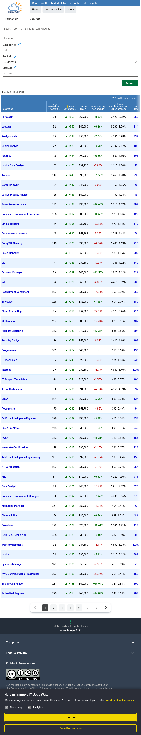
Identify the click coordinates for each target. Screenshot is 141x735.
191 (136, 155)
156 (136, 437)
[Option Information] (20, 45)
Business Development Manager (20, 496)
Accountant (8, 408)
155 (136, 457)
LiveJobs (135, 107)
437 (136, 321)
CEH (4, 262)
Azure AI (7, 155)
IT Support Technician (14, 379)
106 (136, 379)
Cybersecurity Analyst (14, 233)
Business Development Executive (21, 214)
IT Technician (9, 360)
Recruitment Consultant (15, 291)
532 (136, 389)
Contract (35, 19)
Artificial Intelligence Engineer (19, 418)
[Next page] (105, 607)
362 (136, 291)
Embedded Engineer (13, 593)
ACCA (5, 437)
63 (136, 564)
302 (136, 204)
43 (136, 165)
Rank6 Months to (54, 106)
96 (136, 184)
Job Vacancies (53, 9)
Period (7, 56)
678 (136, 496)
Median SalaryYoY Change (98, 107)
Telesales (7, 301)
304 (136, 330)
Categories (9, 44)
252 (136, 116)
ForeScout (7, 116)
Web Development (12, 544)
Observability (9, 515)
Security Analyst (11, 340)
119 (136, 223)
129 (136, 214)
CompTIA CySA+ (11, 184)
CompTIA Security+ (13, 243)
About (70, 9)
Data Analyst (9, 486)
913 (136, 476)
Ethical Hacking (11, 223)
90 (136, 505)
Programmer (9, 350)
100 (136, 583)
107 (136, 340)
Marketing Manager (13, 505)
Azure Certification (12, 389)
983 (136, 282)
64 (136, 408)
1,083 (136, 369)
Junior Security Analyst (15, 194)
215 (136, 243)
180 (136, 301)
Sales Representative (14, 204)
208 (136, 593)
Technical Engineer (13, 583)
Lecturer (6, 126)
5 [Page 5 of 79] (79, 607)
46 (136, 535)
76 (136, 233)
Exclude (7, 68)
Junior (5, 554)
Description (7, 109)
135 (136, 350)
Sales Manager (10, 253)
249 (136, 428)
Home (35, 9)
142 (136, 262)
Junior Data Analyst (13, 165)
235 (136, 360)
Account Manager (12, 272)
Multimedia (8, 321)
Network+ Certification (15, 447)
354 (136, 466)
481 (136, 515)
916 (136, 311)
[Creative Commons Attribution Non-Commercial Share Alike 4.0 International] (61, 673)
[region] (70, 346)
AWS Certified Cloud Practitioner (20, 573)
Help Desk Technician (14, 535)
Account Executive (12, 330)
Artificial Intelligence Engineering (21, 457)
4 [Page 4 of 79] (70, 607)
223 (136, 447)
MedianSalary (83, 107)
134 (136, 398)
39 (136, 194)
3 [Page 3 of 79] (62, 607)
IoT (4, 282)
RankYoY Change (70, 107)
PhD (4, 476)
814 (136, 126)
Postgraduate (9, 136)
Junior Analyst (10, 146)
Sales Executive (11, 428)
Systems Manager (12, 564)
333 (136, 418)
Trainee (6, 175)
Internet (6, 369)
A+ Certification (11, 466)
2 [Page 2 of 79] (53, 607)
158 (136, 573)
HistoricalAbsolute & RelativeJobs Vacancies (118, 106)
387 (136, 554)
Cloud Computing (12, 311)
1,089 (136, 544)
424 (136, 486)
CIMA (5, 398)
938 (136, 175)
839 (136, 136)
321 (136, 272)
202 (136, 253)
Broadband (8, 525)
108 (136, 146)
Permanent (11, 19)
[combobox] (70, 28)
